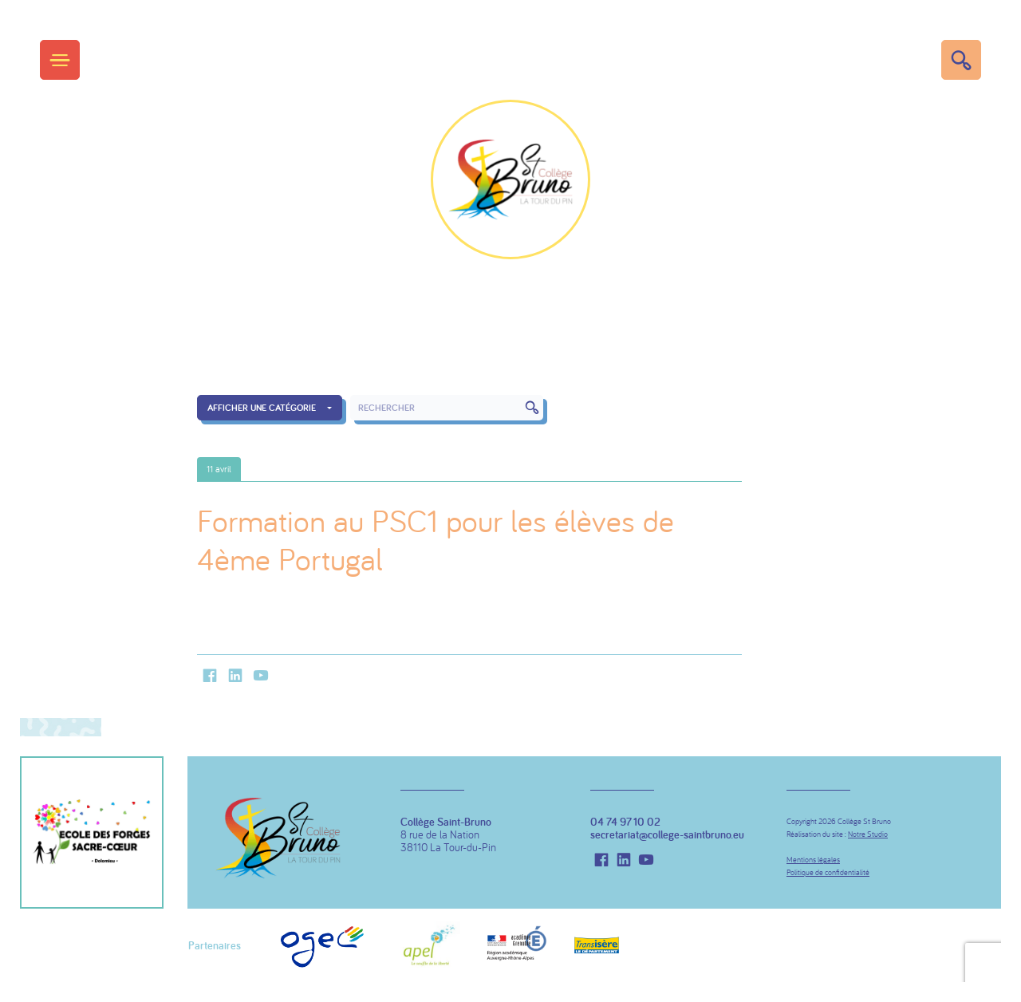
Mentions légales (813, 859)
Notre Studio (868, 834)
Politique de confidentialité (827, 872)
